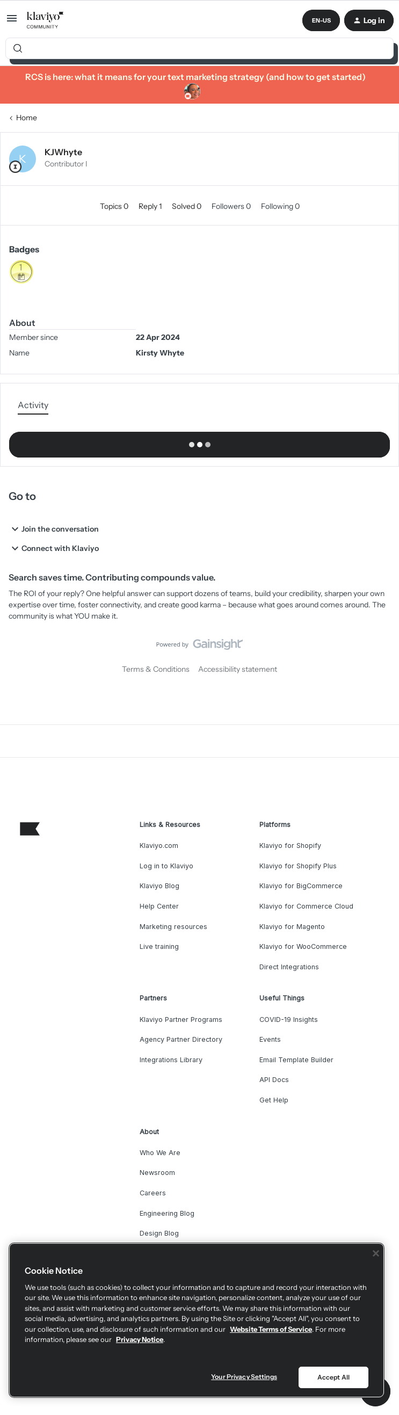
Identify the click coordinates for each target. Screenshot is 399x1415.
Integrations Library (171, 1060)
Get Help (273, 1100)
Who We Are (160, 1153)
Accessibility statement (237, 669)
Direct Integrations (289, 967)
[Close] (376, 1253)
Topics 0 (115, 206)
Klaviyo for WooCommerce (303, 946)
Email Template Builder (296, 1060)
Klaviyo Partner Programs (181, 1019)
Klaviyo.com (159, 845)
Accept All (333, 1377)
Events (270, 1039)
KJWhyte (63, 152)
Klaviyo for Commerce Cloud (306, 906)
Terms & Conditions (156, 669)
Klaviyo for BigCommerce (301, 886)
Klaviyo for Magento (292, 927)
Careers (153, 1193)
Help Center (159, 906)
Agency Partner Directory (181, 1039)
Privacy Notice (139, 1339)
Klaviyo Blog (159, 886)
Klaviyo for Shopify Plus (298, 866)
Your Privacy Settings (244, 1377)
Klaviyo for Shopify (290, 845)
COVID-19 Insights (288, 1019)
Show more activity (200, 441)
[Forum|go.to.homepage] (45, 20)
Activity (33, 405)
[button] (11, 22)
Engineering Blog (167, 1213)
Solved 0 (187, 206)
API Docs (274, 1080)
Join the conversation (54, 529)
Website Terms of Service (271, 1329)
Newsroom (157, 1173)
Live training (159, 946)
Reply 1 (151, 206)
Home (26, 117)
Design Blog (159, 1233)
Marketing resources (173, 927)
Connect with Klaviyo (54, 548)
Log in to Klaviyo (166, 866)
